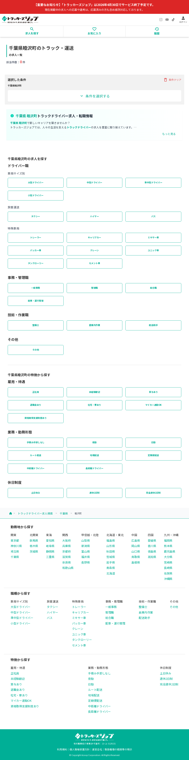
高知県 (152, 557)
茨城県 (34, 551)
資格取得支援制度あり (35, 417)
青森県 (110, 568)
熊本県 (168, 546)
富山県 (85, 551)
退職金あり (35, 404)
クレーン (94, 250)
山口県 (135, 551)
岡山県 (135, 546)
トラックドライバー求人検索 (35, 513)
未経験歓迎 (94, 391)
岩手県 (110, 562)
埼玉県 (15, 551)
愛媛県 (152, 540)
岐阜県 (50, 546)
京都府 (66, 551)
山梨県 (85, 540)
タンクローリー (36, 263)
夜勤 (94, 442)
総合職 (153, 287)
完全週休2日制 (153, 492)
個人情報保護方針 (80, 749)
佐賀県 (168, 573)
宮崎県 (168, 562)
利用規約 (62, 749)
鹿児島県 (169, 551)
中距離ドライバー (36, 468)
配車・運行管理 (36, 300)
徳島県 (152, 551)
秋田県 (110, 551)
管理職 (94, 287)
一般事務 (35, 287)
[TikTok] (173, 19)
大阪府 (66, 540)
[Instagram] (160, 19)
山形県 (110, 546)
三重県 (50, 557)
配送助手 (153, 325)
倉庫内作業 (94, 325)
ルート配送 (35, 455)
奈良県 (66, 562)
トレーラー (35, 237)
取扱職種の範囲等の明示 (118, 749)
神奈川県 (16, 546)
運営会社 (97, 749)
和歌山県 (68, 568)
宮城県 (110, 557)
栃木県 (34, 546)
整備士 (35, 325)
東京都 (15, 540)
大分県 (168, 557)
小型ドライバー (36, 195)
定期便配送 (153, 455)
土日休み (35, 492)
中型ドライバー (94, 182)
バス (153, 216)
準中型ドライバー (153, 182)
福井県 (85, 557)
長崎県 (168, 568)
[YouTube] (167, 19)
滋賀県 (66, 557)
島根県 (135, 562)
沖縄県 (168, 579)
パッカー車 (35, 250)
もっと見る (169, 134)
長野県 (85, 562)
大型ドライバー (36, 182)
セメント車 (94, 263)
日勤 (153, 442)
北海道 (110, 573)
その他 (35, 349)
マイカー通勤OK (153, 404)
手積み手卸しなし (36, 442)
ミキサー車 (153, 237)
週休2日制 (94, 492)
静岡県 (50, 551)
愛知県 (50, 540)
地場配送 (94, 455)
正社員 (35, 391)
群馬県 (34, 540)
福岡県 (168, 540)
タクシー (35, 216)
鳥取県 (135, 557)
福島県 (110, 540)
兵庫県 (66, 546)
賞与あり (153, 391)
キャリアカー (94, 237)
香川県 (152, 546)
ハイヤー (94, 216)
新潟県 (85, 546)
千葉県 (64, 513)
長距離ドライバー (94, 468)
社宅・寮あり (94, 404)
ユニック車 (153, 250)
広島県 (135, 540)
